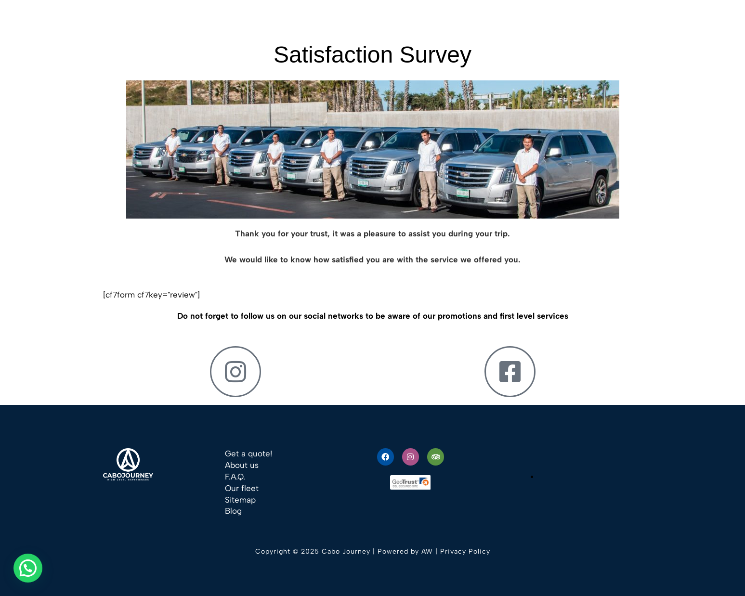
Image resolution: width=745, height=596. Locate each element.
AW (427, 551)
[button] (27, 568)
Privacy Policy (465, 551)
